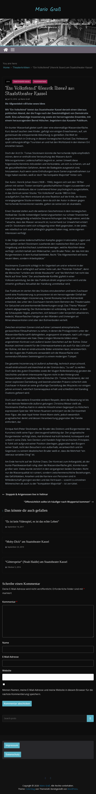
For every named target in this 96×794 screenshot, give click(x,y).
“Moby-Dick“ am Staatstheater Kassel (27, 541)
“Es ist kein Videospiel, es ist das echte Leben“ (32, 521)
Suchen (90, 718)
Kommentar (9, 601)
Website (6, 670)
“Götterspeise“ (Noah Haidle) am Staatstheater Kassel (36, 561)
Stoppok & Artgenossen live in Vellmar (25, 494)
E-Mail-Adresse (10, 656)
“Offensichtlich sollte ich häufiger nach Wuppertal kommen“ (59, 501)
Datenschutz (13, 754)
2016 (8, 82)
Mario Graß (48, 9)
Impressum (12, 745)
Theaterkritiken (40, 82)
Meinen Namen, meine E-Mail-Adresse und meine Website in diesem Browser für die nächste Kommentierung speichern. (47, 692)
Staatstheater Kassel (21, 82)
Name (5, 642)
